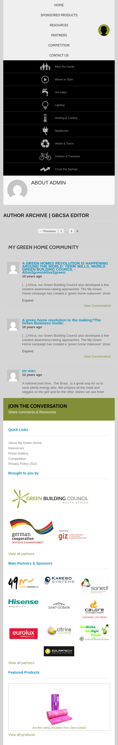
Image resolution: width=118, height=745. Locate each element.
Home (59, 5)
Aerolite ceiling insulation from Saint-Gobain (59, 727)
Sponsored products (59, 15)
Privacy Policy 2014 (22, 464)
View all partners (21, 554)
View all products (21, 735)
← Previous (48, 231)
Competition (58, 45)
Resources (59, 25)
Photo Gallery (18, 453)
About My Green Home (25, 443)
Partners (59, 35)
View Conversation (97, 306)
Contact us (58, 55)
